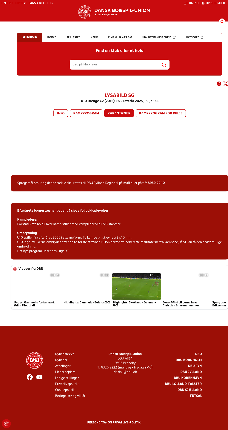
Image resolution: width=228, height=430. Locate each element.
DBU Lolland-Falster (183, 384)
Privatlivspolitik (66, 384)
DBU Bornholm (189, 360)
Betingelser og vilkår (70, 396)
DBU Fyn (195, 366)
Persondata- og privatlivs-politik (114, 422)
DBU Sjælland (190, 390)
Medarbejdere (65, 372)
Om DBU (7, 3)
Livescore (194, 37)
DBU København (188, 378)
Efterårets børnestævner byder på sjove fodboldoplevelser (62, 210)
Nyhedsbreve (64, 354)
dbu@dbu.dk (127, 372)
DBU (198, 354)
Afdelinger (63, 366)
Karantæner (119, 113)
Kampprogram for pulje (161, 113)
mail (126, 183)
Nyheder (61, 360)
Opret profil (213, 3)
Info (61, 113)
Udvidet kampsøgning (158, 37)
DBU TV (21, 3)
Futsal (196, 396)
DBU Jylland (191, 372)
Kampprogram (86, 113)
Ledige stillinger (67, 378)
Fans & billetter (41, 3)
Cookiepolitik (65, 390)
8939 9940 (156, 183)
